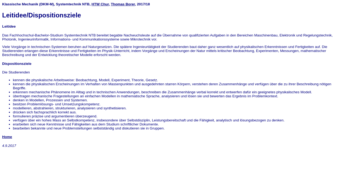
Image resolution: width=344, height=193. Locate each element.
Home (7, 137)
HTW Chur (100, 4)
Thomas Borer (123, 4)
